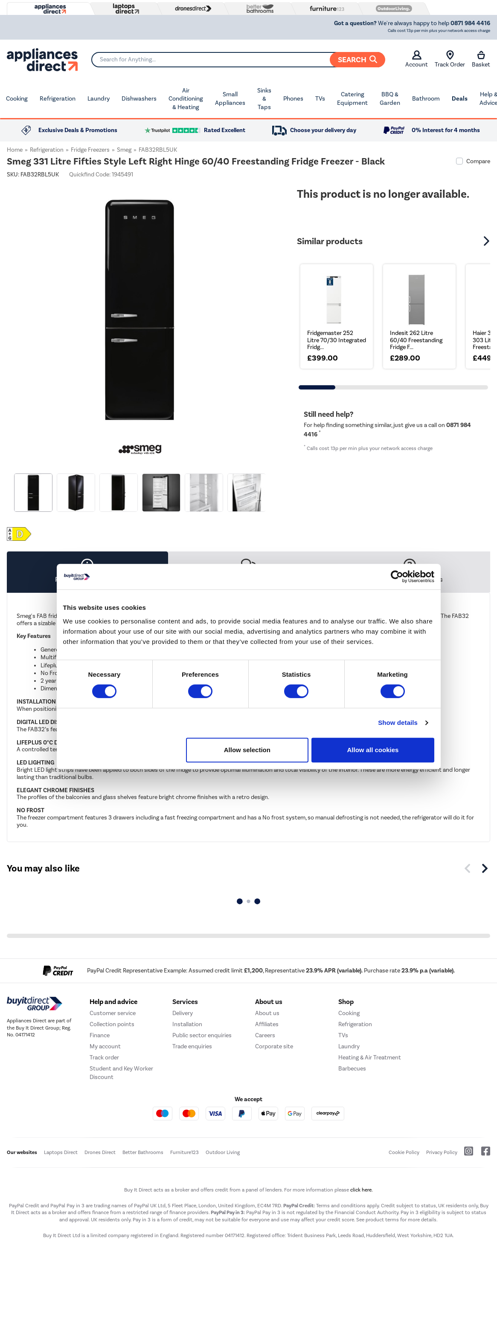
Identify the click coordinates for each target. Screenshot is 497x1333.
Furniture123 (184, 1152)
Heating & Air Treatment (369, 1057)
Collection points (112, 1024)
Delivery (182, 1013)
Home (15, 149)
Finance (100, 1035)
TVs (320, 98)
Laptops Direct (61, 1152)
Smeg (124, 149)
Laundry (98, 98)
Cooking (17, 98)
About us (267, 1013)
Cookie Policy (404, 1152)
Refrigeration (58, 98)
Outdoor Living (223, 1152)
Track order (104, 1057)
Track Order (450, 59)
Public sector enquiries (202, 1035)
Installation (187, 1024)
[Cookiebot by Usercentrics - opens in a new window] (397, 576)
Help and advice (113, 1002)
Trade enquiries (192, 1046)
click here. (361, 1190)
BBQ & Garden (390, 99)
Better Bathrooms (142, 1152)
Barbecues (352, 1068)
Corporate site (274, 1046)
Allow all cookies (373, 749)
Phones (293, 98)
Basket (481, 59)
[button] (487, 241)
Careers (265, 1035)
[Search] (238, 59)
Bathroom (426, 98)
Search (357, 59)
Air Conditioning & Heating (186, 99)
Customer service (113, 1013)
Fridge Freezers (90, 149)
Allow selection (247, 749)
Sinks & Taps (264, 99)
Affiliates (267, 1024)
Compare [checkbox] (478, 161)
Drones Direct (100, 1152)
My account (105, 1046)
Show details (398, 722)
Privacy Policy (441, 1152)
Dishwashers (139, 98)
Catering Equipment (352, 99)
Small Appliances (230, 99)
